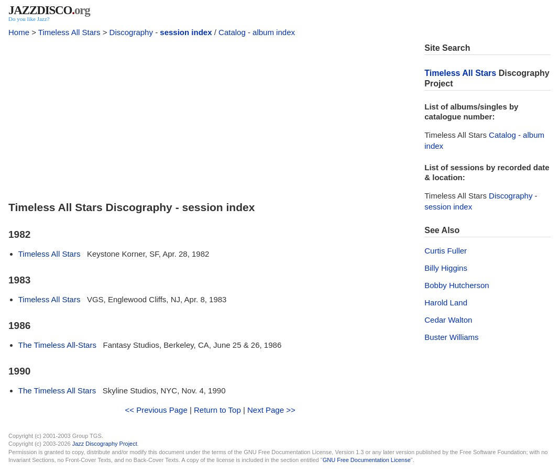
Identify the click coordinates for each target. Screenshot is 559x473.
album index (274, 32)
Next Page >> (271, 409)
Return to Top (217, 409)
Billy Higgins (445, 267)
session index (186, 32)
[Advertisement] (210, 116)
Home (18, 32)
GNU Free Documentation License (367, 460)
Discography (131, 32)
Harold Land (445, 302)
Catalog (232, 32)
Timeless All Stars (69, 32)
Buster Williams (451, 337)
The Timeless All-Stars (57, 344)
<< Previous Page (156, 409)
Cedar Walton (448, 319)
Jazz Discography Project (104, 444)
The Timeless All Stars (57, 390)
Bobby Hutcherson (456, 285)
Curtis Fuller (445, 250)
